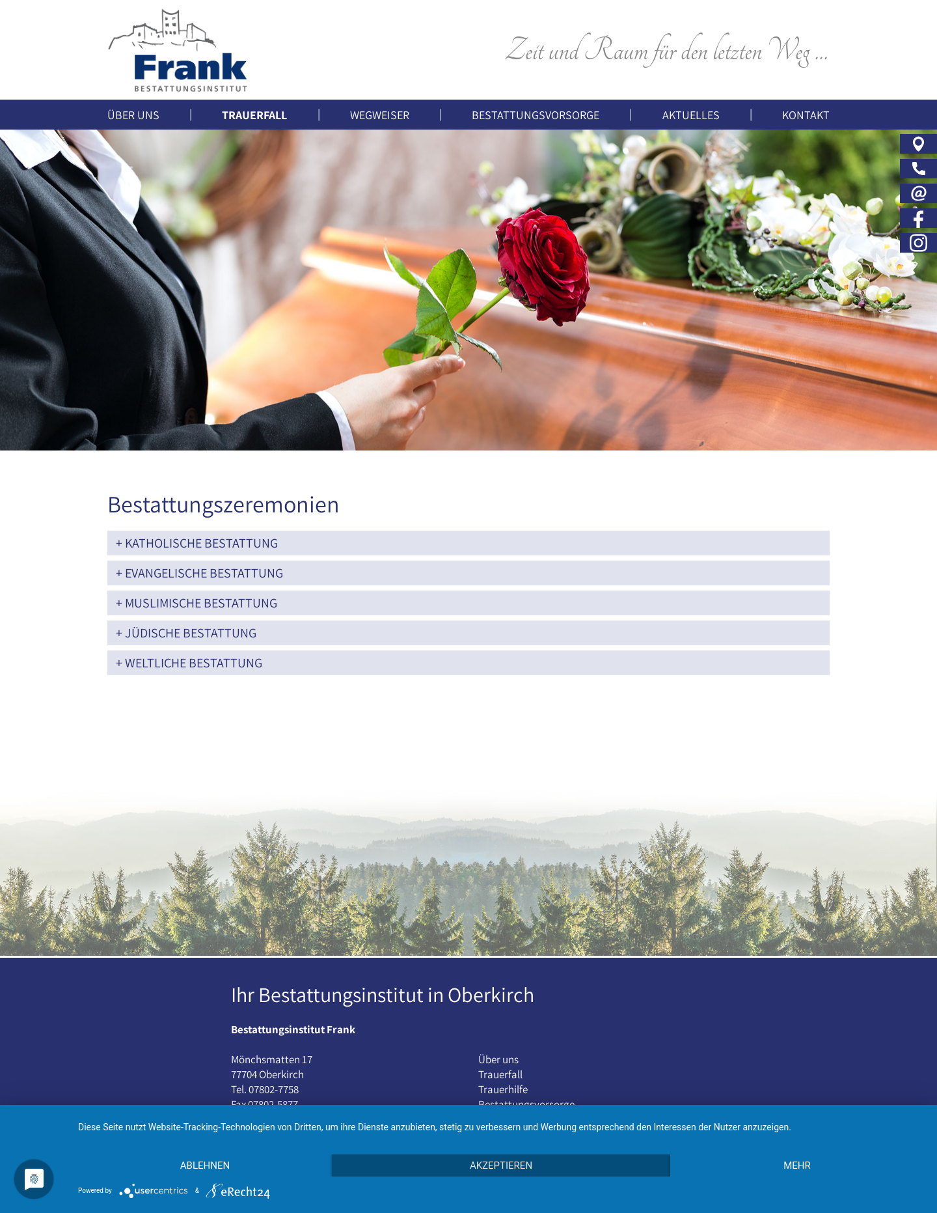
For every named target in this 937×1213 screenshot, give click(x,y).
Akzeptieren (501, 1165)
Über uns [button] (133, 114)
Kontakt (806, 114)
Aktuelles (691, 114)
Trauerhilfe (503, 1089)
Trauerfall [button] (254, 114)
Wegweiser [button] (379, 114)
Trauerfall (500, 1074)
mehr (797, 1165)
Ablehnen (205, 1165)
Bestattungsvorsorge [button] (535, 114)
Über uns (498, 1059)
